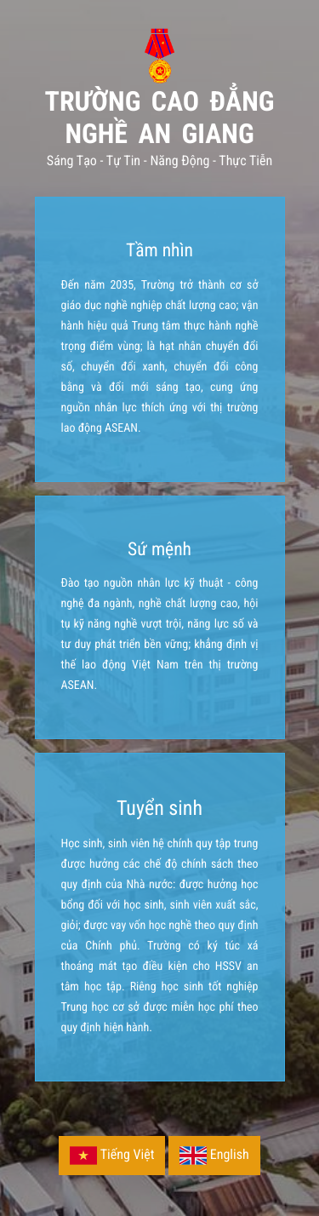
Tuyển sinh (159, 808)
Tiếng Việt (112, 1155)
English (214, 1155)
